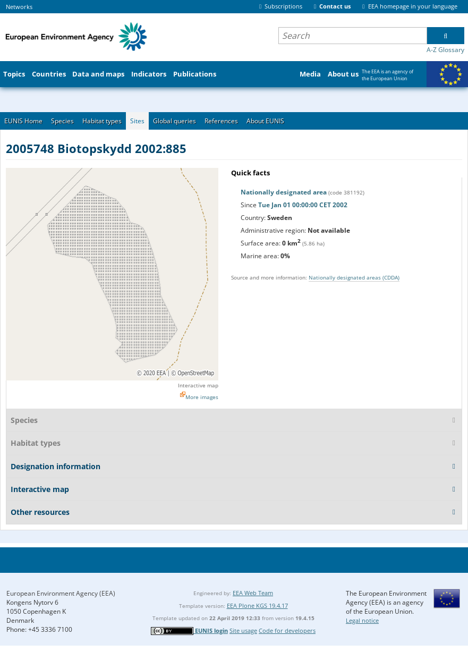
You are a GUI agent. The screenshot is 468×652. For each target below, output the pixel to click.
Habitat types (102, 120)
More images (201, 397)
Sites (137, 120)
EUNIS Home (23, 120)
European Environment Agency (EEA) (60, 593)
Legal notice (362, 620)
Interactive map (198, 385)
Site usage (243, 630)
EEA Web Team (253, 593)
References (221, 120)
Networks (19, 7)
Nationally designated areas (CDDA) (354, 277)
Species (62, 120)
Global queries (174, 120)
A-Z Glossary (445, 49)
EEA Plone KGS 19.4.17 (257, 605)
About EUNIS (265, 120)
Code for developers (287, 630)
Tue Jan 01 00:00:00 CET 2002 (302, 204)
